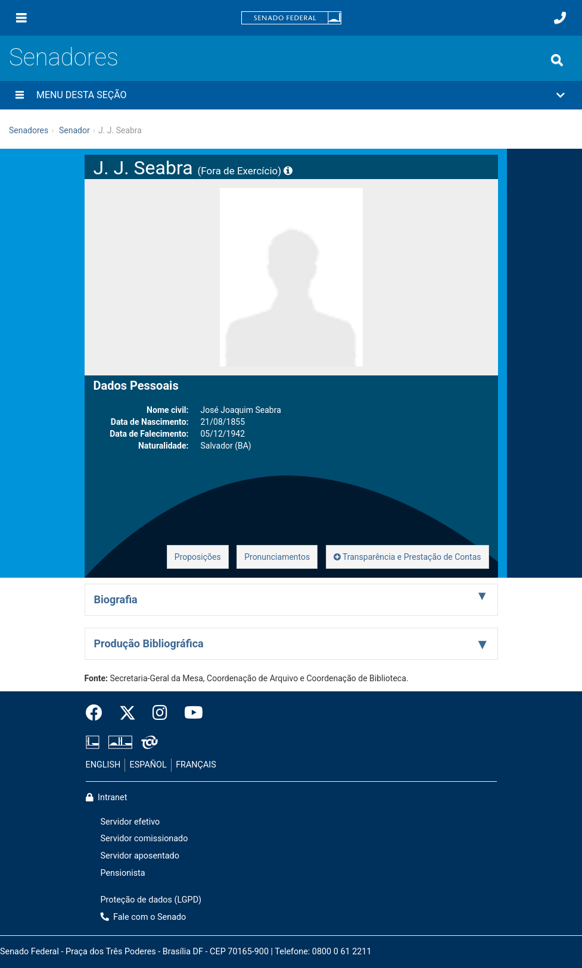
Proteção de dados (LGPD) (151, 900)
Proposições (198, 557)
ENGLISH (103, 765)
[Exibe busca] (557, 60)
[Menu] (21, 18)
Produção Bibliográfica (149, 643)
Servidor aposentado (140, 856)
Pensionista (123, 873)
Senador (74, 130)
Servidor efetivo (130, 822)
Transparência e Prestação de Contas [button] (407, 557)
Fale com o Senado (143, 917)
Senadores (64, 57)
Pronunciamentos (277, 557)
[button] (291, 95)
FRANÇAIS (196, 765)
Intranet (106, 797)
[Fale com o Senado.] (560, 18)
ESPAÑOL (148, 765)
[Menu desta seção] (20, 95)
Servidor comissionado (144, 839)
